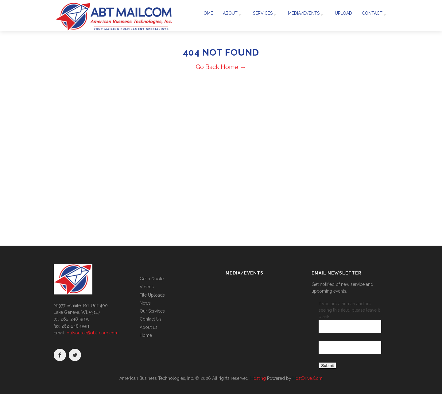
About (225, 15)
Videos (147, 286)
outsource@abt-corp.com (92, 332)
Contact (370, 15)
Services (259, 15)
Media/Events (301, 15)
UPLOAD (342, 15)
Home (202, 15)
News (145, 303)
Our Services (152, 311)
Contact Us (150, 319)
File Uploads (152, 295)
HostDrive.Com (308, 378)
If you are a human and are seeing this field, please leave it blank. (350, 317)
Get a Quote (152, 278)
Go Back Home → (221, 67)
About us (148, 327)
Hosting (258, 378)
